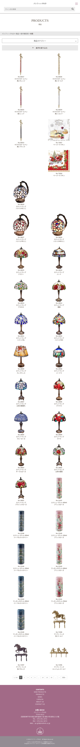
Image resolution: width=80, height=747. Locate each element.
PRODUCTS (40, 694)
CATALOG (40, 699)
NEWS (40, 697)
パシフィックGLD (40, 3)
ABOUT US (40, 702)
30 (51, 677)
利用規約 (44, 743)
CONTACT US (40, 704)
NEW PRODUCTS (40, 692)
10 (43, 677)
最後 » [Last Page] (64, 677)
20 (47, 677)
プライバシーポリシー (35, 743)
